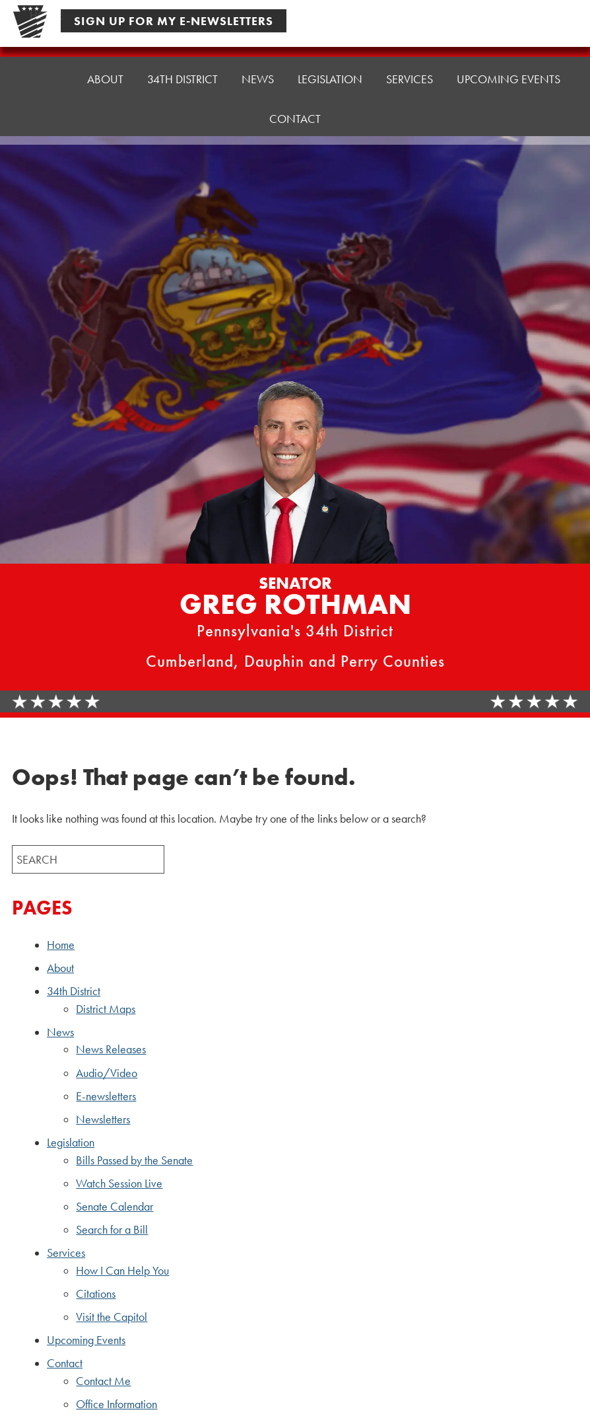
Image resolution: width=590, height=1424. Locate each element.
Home (46, 79)
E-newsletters (106, 1096)
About (105, 79)
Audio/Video (106, 1073)
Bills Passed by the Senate (134, 1160)
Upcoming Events (508, 79)
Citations (95, 1294)
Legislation (330, 79)
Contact (295, 116)
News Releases (111, 1049)
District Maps (105, 1009)
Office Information (116, 1404)
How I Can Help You (122, 1270)
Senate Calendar (114, 1206)
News (258, 79)
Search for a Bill (112, 1229)
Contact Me (103, 1381)
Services (409, 79)
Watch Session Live (119, 1183)
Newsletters (103, 1119)
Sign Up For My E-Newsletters (173, 20)
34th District (182, 79)
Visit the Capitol (111, 1317)
